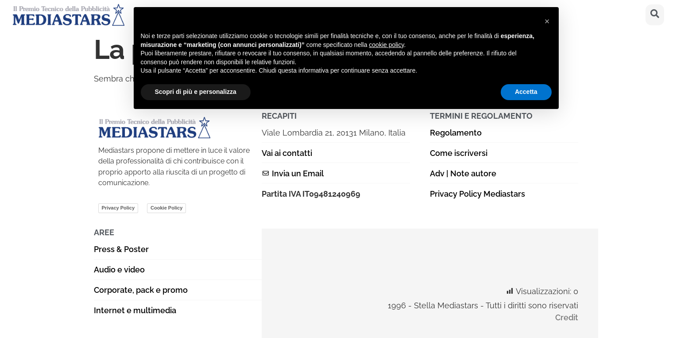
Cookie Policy (166, 207)
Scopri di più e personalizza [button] (195, 91)
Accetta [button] (526, 91)
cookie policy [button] (386, 44)
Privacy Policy (118, 207)
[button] (547, 21)
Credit (566, 317)
